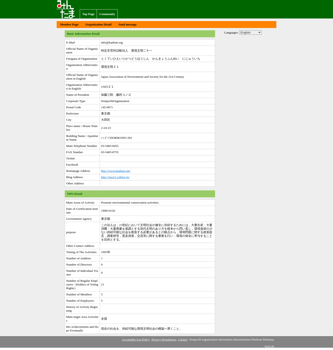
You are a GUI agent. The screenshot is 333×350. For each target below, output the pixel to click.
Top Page (88, 14)
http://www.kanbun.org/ (115, 171)
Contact (183, 339)
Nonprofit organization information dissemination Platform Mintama (68, 9)
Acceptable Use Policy (136, 339)
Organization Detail (98, 24)
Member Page (69, 24)
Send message (127, 24)
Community (107, 14)
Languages (231, 32)
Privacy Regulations (163, 339)
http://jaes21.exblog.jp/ (115, 177)
